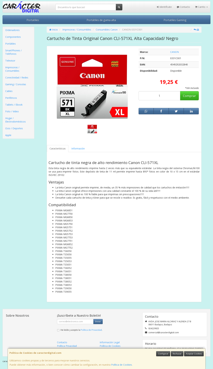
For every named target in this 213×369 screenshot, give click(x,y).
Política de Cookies (121, 364)
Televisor (10, 60)
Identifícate (164, 6)
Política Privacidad (67, 345)
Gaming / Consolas (15, 84)
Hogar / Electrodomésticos (15, 120)
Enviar (98, 321)
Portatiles (33, 20)
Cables (9, 91)
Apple (8, 135)
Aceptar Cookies (194, 353)
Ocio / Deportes (14, 128)
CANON (174, 52)
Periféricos (11, 97)
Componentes (13, 36)
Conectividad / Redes (16, 77)
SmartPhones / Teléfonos (13, 52)
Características (58, 148)
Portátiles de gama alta (101, 20)
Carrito (201, 6)
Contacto (183, 6)
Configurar (163, 353)
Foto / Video (12, 111)
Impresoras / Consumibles (12, 69)
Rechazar (177, 353)
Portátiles (10, 43)
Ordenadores (12, 30)
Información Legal (110, 342)
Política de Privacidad (91, 330)
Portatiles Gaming (175, 20)
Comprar (189, 96)
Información (78, 148)
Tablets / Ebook (14, 104)
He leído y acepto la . (81, 330)
